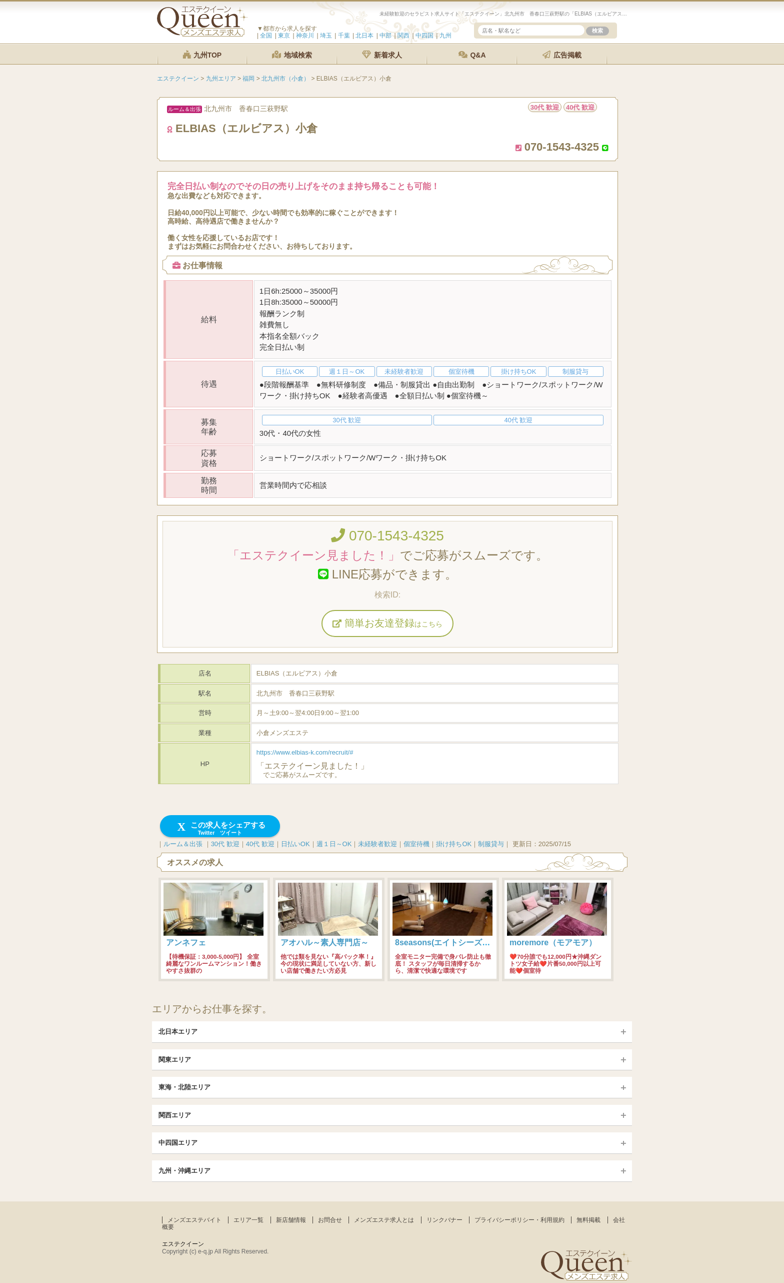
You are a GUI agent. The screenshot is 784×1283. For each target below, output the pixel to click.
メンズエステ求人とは (384, 1219)
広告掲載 (562, 55)
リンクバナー (444, 1219)
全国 (266, 35)
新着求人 (382, 55)
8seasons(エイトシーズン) (444, 942)
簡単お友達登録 (387, 622)
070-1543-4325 (387, 535)
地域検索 (292, 55)
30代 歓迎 (225, 844)
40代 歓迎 (260, 844)
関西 (404, 35)
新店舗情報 (291, 1219)
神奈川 (305, 35)
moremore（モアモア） (553, 942)
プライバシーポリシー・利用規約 (519, 1219)
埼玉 (326, 35)
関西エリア (174, 1115)
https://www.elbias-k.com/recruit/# (305, 752)
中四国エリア (178, 1142)
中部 (386, 35)
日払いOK (295, 844)
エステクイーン (183, 1243)
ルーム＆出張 (183, 844)
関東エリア (174, 1059)
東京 (284, 35)
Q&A (472, 55)
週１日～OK (334, 844)
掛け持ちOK (454, 844)
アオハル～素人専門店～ (324, 942)
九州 (446, 35)
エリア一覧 (249, 1219)
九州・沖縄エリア (184, 1170)
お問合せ (330, 1219)
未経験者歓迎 (377, 844)
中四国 (425, 35)
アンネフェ (186, 942)
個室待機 (417, 844)
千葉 (344, 35)
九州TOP (202, 55)
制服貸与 (491, 844)
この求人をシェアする (220, 828)
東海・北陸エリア (184, 1087)
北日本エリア (178, 1031)
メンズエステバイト (195, 1219)
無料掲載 (588, 1219)
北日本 (365, 35)
